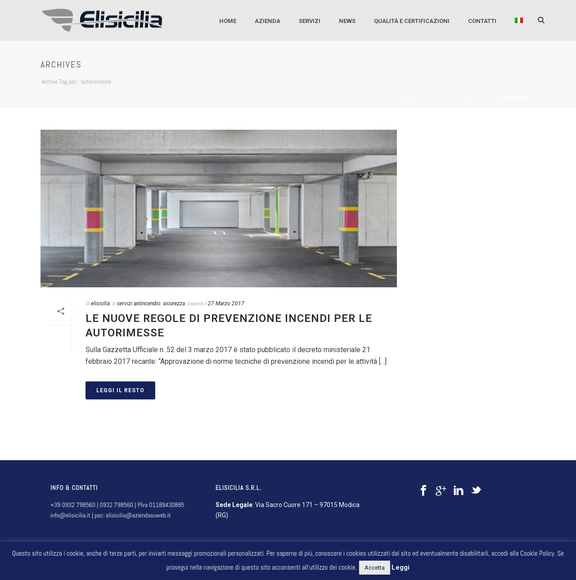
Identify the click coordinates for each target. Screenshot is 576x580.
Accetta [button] (374, 567)
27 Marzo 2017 (226, 303)
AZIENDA (267, 21)
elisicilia (100, 303)
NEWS (347, 21)
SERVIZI (309, 21)
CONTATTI (482, 21)
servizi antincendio (139, 303)
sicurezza (174, 303)
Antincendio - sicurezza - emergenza (441, 98)
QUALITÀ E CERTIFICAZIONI (412, 21)
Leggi (401, 567)
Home (227, 21)
